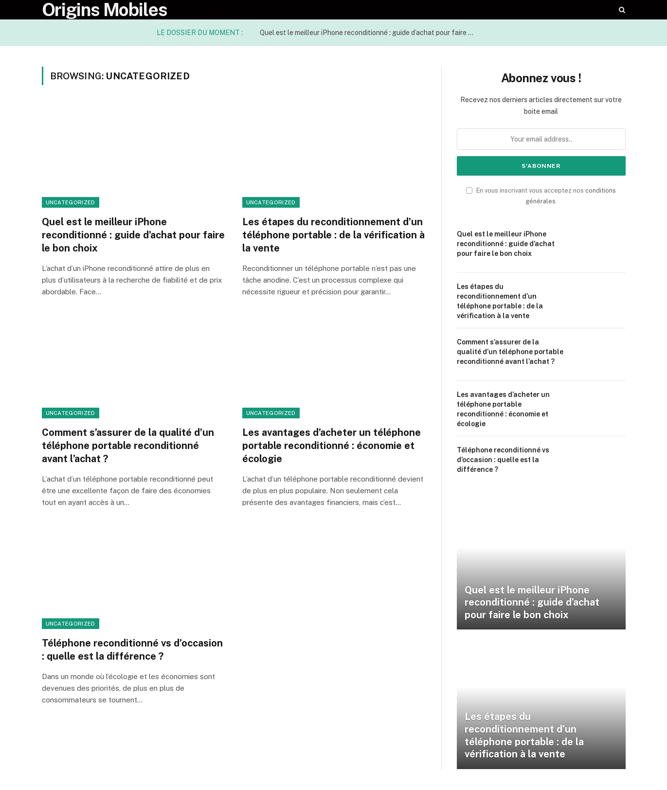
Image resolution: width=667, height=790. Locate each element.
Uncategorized (70, 202)
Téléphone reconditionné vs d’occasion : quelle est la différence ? (132, 649)
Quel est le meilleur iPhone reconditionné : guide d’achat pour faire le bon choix (369, 32)
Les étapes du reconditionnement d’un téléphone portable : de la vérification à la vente (333, 235)
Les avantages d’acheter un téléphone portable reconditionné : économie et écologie (331, 446)
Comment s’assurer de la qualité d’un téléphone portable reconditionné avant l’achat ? (128, 446)
